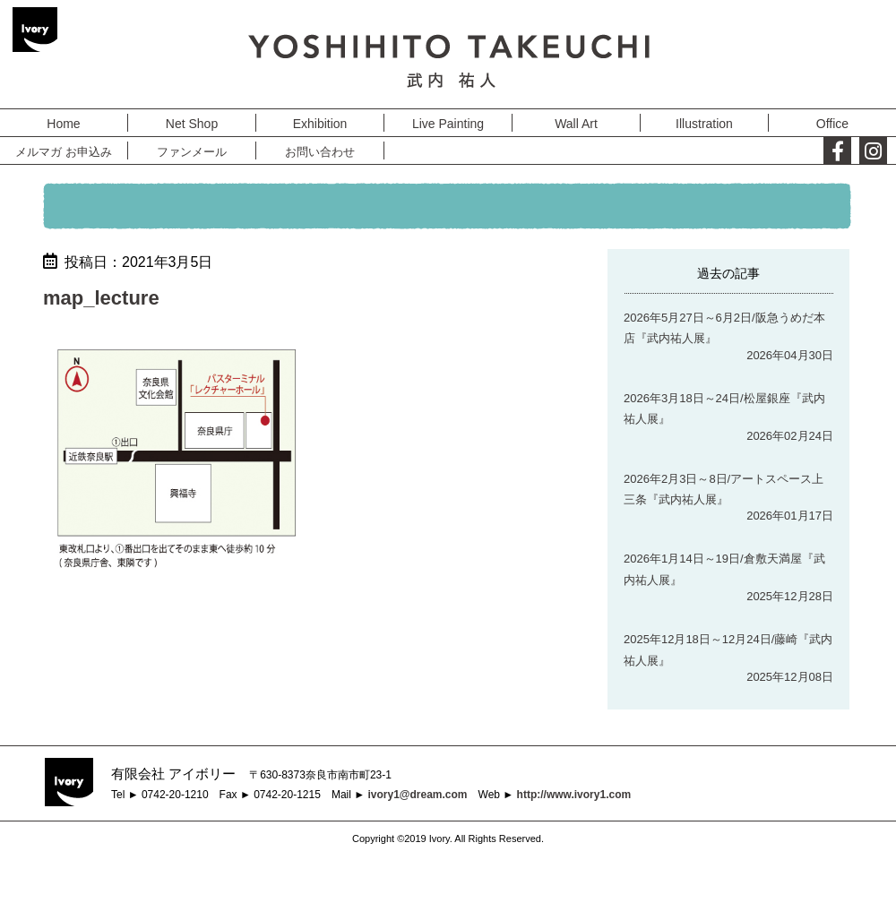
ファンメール (192, 152)
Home (63, 123)
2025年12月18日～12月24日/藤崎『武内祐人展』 (728, 649)
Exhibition (320, 123)
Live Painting (448, 123)
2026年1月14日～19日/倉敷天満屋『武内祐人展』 (724, 569)
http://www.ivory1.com (574, 794)
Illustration (704, 123)
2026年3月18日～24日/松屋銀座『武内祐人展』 (724, 408)
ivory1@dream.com (417, 794)
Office (832, 123)
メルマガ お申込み (63, 152)
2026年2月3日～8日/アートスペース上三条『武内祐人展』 (723, 489)
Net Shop (192, 123)
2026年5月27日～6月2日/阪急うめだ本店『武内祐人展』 (724, 328)
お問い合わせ (320, 152)
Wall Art (576, 123)
